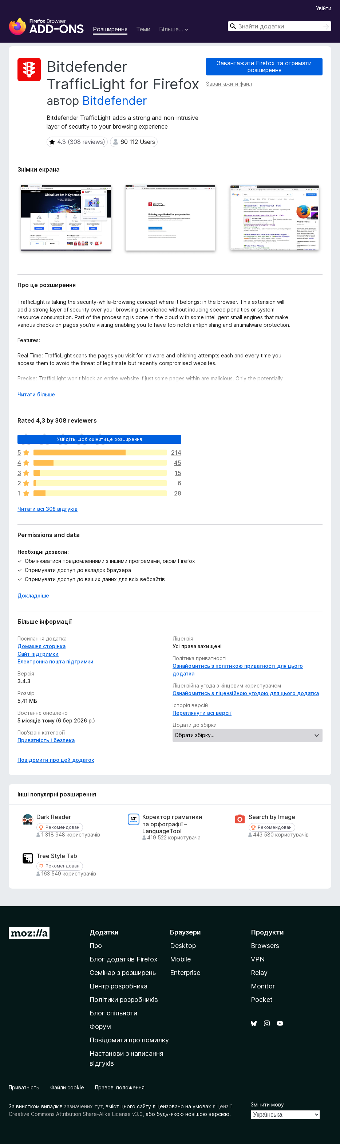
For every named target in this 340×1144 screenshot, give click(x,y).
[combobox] (279, 26)
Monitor (263, 986)
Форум (100, 1026)
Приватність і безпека (46, 740)
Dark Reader (53, 817)
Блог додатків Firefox (124, 959)
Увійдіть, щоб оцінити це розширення (99, 439)
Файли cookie (67, 1087)
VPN (258, 959)
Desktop (183, 945)
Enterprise (185, 972)
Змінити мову (267, 1104)
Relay (259, 972)
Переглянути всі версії (202, 713)
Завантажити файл (229, 84)
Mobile (180, 959)
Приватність (24, 1087)
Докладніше (33, 595)
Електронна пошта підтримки (55, 661)
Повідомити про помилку (129, 1040)
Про (96, 945)
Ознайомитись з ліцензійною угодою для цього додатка (246, 693)
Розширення (110, 29)
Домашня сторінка (41, 646)
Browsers (265, 945)
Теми (143, 29)
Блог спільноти (113, 1013)
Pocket (262, 999)
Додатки (104, 932)
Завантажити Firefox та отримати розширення (264, 66)
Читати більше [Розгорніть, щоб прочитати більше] (36, 394)
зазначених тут (83, 1106)
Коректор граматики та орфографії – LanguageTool (172, 824)
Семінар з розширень (123, 972)
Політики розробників (124, 999)
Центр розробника (118, 986)
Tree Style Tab (56, 856)
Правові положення (120, 1087)
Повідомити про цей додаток (55, 760)
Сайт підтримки (38, 654)
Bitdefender (114, 101)
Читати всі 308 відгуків (47, 509)
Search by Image (272, 817)
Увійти (323, 8)
